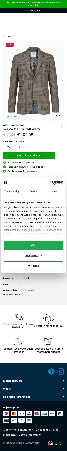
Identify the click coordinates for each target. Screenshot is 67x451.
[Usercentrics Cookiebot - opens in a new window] (49, 183)
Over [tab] (55, 191)
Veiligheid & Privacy (48, 430)
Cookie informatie (30, 435)
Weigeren (33, 265)
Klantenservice (33, 381)
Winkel (33, 389)
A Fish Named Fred (14, 125)
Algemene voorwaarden (18, 430)
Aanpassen (33, 255)
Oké (33, 245)
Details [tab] (33, 191)
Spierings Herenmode (33, 397)
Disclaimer (9, 435)
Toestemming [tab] (12, 191)
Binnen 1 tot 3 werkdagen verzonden (18, 350)
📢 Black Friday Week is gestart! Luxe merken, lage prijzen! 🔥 (33, 4)
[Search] (33, 27)
